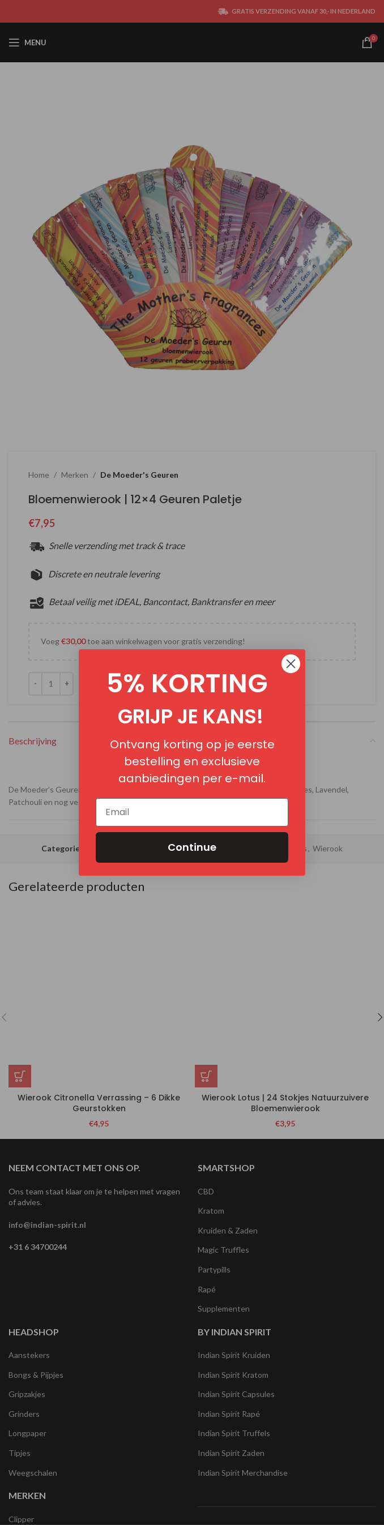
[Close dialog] (291, 664)
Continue (192, 847)
